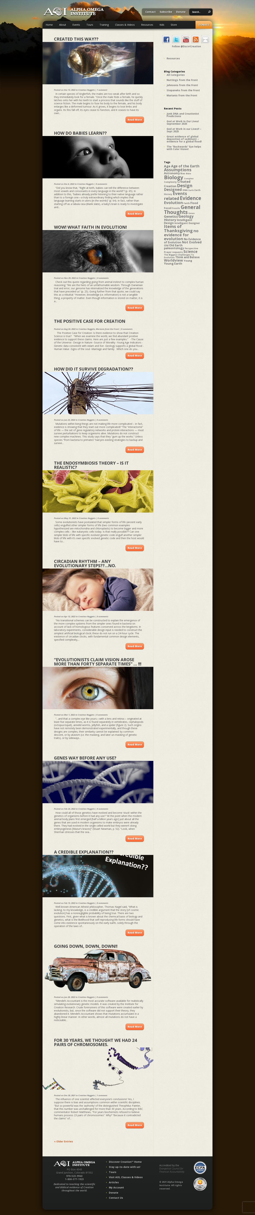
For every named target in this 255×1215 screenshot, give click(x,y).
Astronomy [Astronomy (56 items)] (172, 173)
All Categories (176, 75)
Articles (114, 1182)
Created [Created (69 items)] (183, 181)
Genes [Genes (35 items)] (191, 213)
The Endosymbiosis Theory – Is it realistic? (91, 465)
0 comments (101, 184)
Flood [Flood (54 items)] (194, 203)
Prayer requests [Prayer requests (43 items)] (173, 252)
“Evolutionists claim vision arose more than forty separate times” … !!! (97, 662)
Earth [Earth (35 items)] (191, 190)
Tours (89, 24)
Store (174, 24)
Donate (181, 12)
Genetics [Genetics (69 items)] (171, 216)
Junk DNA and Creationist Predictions (183, 115)
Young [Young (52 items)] (188, 260)
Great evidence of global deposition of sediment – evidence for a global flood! (184, 139)
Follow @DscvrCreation (186, 46)
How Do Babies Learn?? (80, 133)
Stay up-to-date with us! (124, 1167)
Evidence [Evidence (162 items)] (190, 198)
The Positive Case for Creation (89, 321)
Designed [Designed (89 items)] (173, 189)
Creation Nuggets (86, 90)
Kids (162, 24)
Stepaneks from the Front (183, 90)
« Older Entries (63, 1141)
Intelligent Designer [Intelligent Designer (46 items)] (187, 223)
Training (104, 24)
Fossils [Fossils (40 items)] (176, 208)
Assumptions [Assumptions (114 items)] (177, 170)
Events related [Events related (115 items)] (175, 196)
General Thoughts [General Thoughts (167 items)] (182, 209)
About (62, 24)
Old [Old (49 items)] (166, 245)
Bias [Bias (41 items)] (182, 173)
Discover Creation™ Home (125, 1161)
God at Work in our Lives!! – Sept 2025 (184, 130)
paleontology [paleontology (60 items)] (174, 248)
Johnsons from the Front (182, 85)
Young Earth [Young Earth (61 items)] (173, 263)
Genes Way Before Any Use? (85, 758)
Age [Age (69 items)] (167, 166)
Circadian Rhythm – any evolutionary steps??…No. (85, 563)
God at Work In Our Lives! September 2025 (183, 122)
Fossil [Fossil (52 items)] (167, 208)
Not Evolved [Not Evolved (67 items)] (192, 242)
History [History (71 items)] (170, 219)
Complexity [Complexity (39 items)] (170, 181)
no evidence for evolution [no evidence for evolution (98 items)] (181, 234)
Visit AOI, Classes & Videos (126, 1177)
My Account (116, 1187)
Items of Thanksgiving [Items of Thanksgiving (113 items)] (178, 228)
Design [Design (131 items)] (184, 185)
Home (49, 24)
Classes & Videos (125, 24)
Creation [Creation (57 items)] (170, 186)
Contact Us (116, 1197)
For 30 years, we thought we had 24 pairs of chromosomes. (95, 1042)
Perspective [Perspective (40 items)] (191, 248)
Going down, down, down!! (85, 946)
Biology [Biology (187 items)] (173, 177)
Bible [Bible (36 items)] (188, 173)
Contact (150, 12)
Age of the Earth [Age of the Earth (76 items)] (185, 166)
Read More (135, 119)
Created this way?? (76, 39)
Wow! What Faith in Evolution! (90, 227)
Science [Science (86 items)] (190, 251)
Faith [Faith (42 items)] (187, 203)
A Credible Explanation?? (84, 852)
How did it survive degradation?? (93, 369)
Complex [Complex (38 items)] (189, 178)
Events (76, 24)
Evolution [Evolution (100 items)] (173, 202)
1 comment (102, 90)
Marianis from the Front (107, 329)
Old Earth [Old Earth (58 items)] (176, 245)
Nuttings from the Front (182, 80)
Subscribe (166, 12)
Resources (147, 24)
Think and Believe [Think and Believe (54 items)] (187, 257)
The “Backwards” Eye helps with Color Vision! (184, 148)
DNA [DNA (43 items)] (185, 190)
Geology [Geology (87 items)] (186, 216)
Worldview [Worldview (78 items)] (173, 260)
